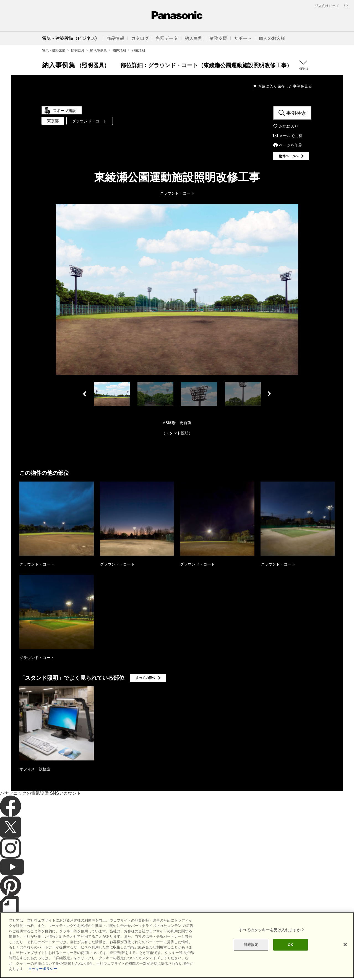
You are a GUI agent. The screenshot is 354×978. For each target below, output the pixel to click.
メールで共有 (290, 135)
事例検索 (296, 112)
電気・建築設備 (53, 50)
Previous (84, 393)
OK (290, 945)
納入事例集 (98, 50)
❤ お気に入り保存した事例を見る (282, 86)
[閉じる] (345, 944)
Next (269, 393)
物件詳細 (119, 50)
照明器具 (77, 50)
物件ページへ (289, 156)
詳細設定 (251, 945)
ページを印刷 (290, 145)
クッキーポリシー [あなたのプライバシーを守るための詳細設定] (42, 969)
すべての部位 (145, 677)
